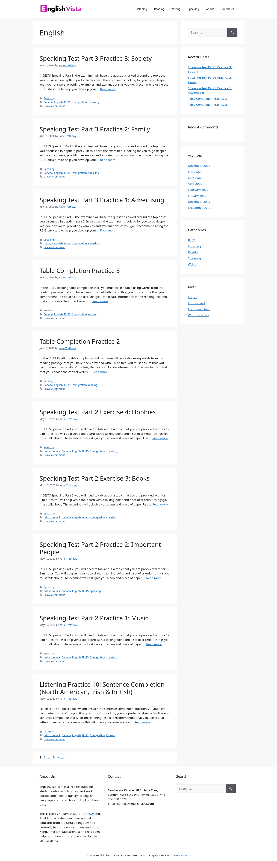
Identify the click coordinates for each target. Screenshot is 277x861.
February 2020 (198, 190)
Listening (141, 9)
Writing (176, 9)
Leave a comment (54, 106)
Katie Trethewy (83, 814)
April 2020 (195, 184)
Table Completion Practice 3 (80, 270)
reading (92, 314)
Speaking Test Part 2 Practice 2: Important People (100, 548)
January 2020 (197, 196)
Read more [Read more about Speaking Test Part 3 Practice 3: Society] (108, 89)
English (58, 102)
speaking (93, 102)
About (210, 9)
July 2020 (194, 172)
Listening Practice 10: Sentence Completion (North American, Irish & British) (102, 688)
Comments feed (199, 309)
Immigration (79, 102)
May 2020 (195, 178)
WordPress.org (198, 315)
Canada (48, 102)
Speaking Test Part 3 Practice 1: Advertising (102, 200)
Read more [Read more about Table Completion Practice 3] (100, 301)
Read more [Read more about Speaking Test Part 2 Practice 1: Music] (154, 644)
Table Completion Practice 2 (80, 341)
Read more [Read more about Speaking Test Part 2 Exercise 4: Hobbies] (160, 438)
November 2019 (199, 208)
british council (52, 451)
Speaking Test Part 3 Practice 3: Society (96, 58)
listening (111, 735)
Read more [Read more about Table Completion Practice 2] (100, 372)
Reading (159, 9)
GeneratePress (182, 855)
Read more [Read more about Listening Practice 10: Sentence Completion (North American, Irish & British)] (142, 722)
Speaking (193, 9)
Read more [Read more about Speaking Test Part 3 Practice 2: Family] (108, 160)
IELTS (67, 102)
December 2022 (199, 166)
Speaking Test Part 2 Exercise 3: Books (95, 478)
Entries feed (196, 303)
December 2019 (199, 202)
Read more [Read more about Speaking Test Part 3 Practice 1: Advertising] (108, 230)
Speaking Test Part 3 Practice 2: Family (95, 129)
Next (62, 757)
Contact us (227, 9)
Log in (192, 297)
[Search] (232, 32)
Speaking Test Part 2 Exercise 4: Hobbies (98, 412)
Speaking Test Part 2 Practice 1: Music (94, 618)
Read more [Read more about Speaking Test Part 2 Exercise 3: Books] (160, 504)
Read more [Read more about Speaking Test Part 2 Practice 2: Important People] (154, 578)
